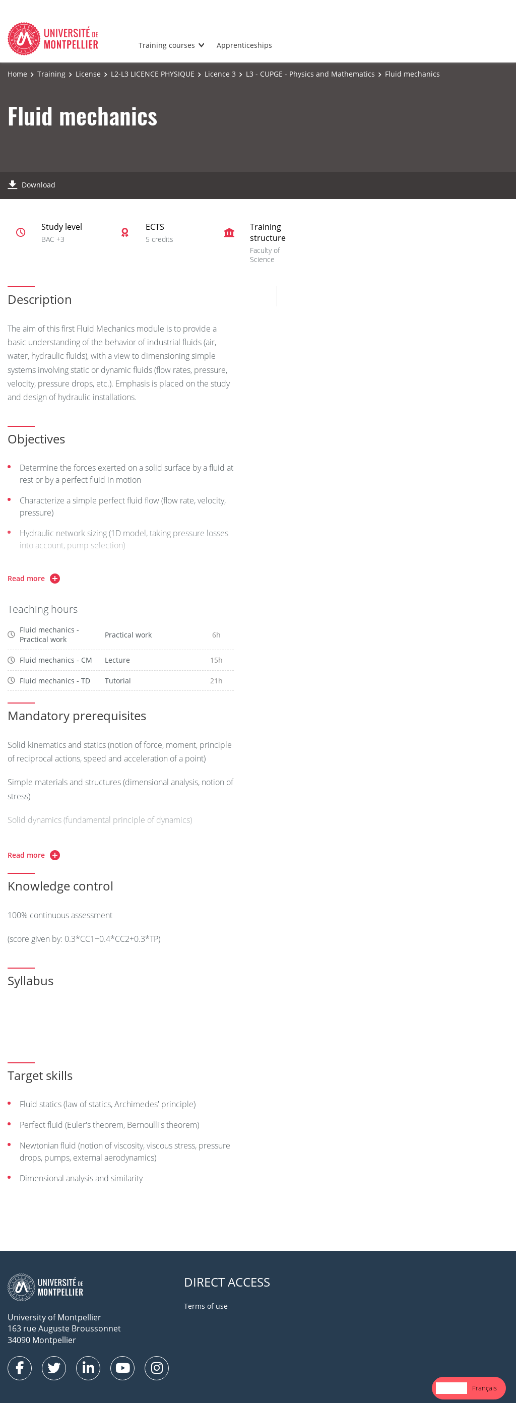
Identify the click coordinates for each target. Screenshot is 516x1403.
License (88, 74)
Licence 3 (220, 74)
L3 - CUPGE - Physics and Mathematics (310, 74)
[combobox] (451, 1388)
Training (51, 74)
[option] (484, 1388)
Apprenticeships (244, 45)
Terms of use (206, 1306)
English (451, 1387)
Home (17, 74)
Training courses (167, 45)
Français (484, 1387)
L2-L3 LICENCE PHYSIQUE (153, 74)
